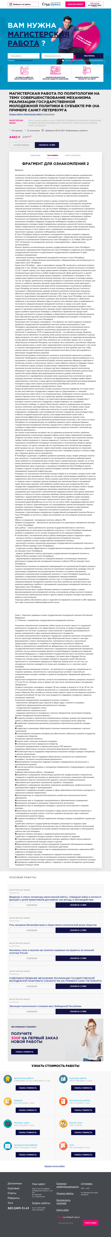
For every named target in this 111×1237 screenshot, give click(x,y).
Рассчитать (89, 56)
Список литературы (73, 155)
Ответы (12, 1193)
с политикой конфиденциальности (95, 60)
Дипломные (15, 1183)
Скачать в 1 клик (78, 905)
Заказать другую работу (54, 1166)
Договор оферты (65, 1193)
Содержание (35, 155)
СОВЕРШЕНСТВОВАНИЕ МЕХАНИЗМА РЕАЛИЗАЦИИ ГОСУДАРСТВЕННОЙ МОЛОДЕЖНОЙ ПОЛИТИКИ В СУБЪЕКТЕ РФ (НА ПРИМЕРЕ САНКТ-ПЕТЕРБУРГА (55, 979)
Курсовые (13, 1188)
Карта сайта (63, 1209)
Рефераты (14, 1198)
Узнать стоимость (24, 1052)
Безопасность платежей (63, 1202)
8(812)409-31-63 (18, 1208)
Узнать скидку (90, 1223)
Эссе (10, 1202)
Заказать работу (75, 4)
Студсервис (86, 1183)
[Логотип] (51, 4)
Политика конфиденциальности (68, 1185)
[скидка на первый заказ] (94, 4)
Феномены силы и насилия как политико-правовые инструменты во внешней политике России (51, 951)
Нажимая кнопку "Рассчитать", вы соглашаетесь (84, 60)
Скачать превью (21, 145)
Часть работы (52, 155)
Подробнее (32, 905)
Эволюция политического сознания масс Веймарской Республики (45, 1006)
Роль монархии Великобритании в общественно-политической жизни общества (53, 925)
